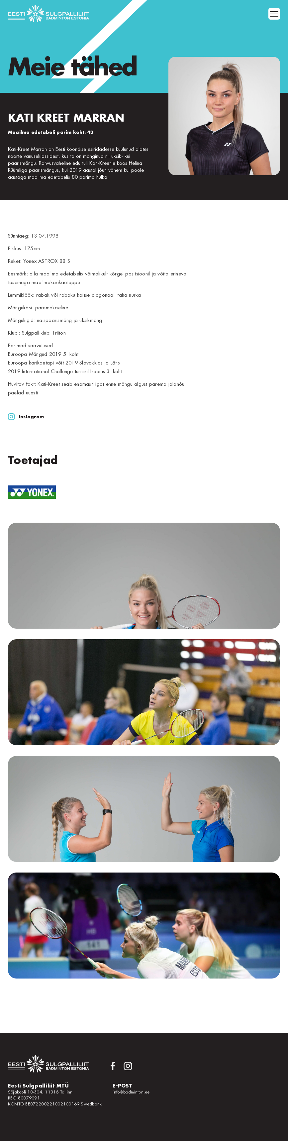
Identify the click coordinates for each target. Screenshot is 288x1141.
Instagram (26, 416)
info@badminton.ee (131, 1092)
